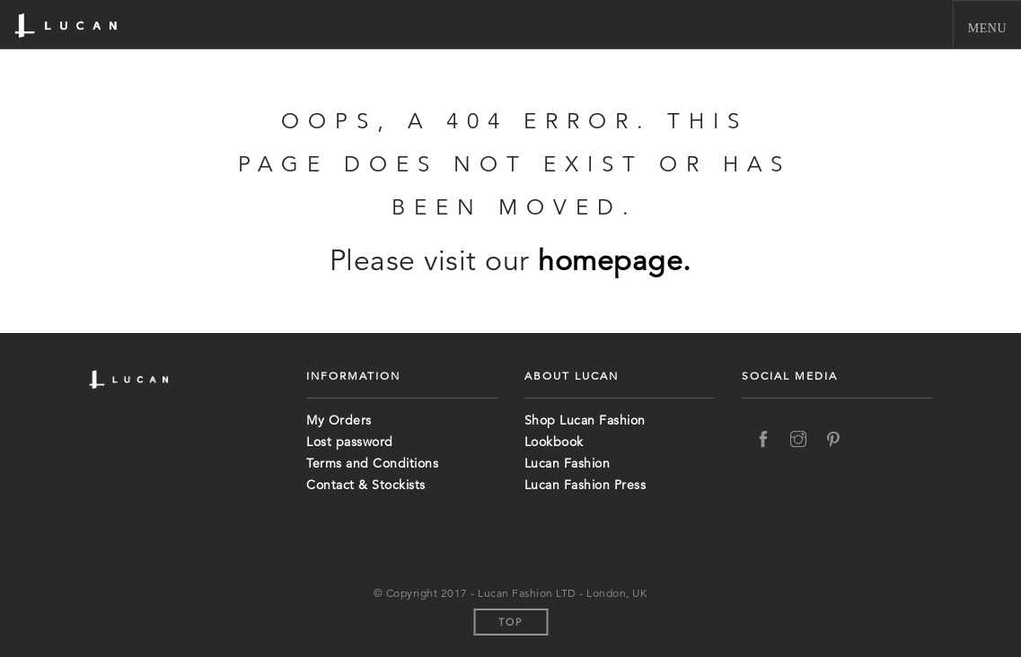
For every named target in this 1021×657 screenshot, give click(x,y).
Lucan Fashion (567, 463)
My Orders (339, 420)
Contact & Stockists (366, 485)
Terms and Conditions (372, 463)
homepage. (614, 260)
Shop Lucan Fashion (585, 420)
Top (510, 622)
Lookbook (554, 442)
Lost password (349, 442)
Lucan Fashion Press (585, 485)
